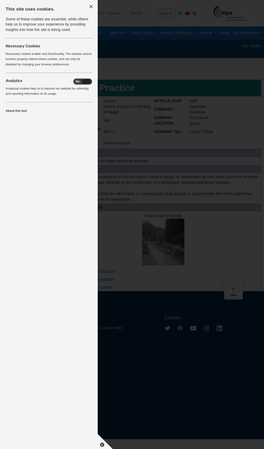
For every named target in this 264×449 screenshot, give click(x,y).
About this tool (16, 110)
